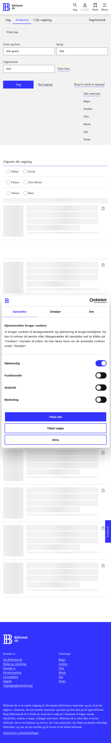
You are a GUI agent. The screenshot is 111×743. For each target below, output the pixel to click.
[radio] (14, 171)
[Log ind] (84, 7)
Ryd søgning (45, 84)
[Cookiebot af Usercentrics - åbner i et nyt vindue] (89, 300)
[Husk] (95, 7)
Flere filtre (64, 68)
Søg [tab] (8, 20)
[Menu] (104, 7)
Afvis (55, 439)
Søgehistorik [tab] (97, 20)
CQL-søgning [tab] (42, 20)
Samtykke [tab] (20, 311)
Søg (18, 84)
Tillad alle (55, 416)
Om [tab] (91, 311)
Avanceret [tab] (22, 20)
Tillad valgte (55, 428)
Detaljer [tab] (55, 311)
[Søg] (75, 7)
